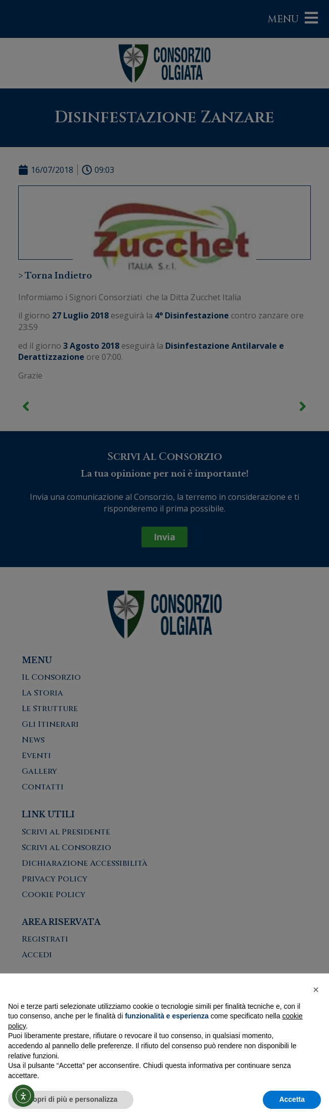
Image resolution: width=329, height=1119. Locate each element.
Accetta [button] (292, 1099)
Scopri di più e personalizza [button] (70, 1099)
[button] (316, 990)
